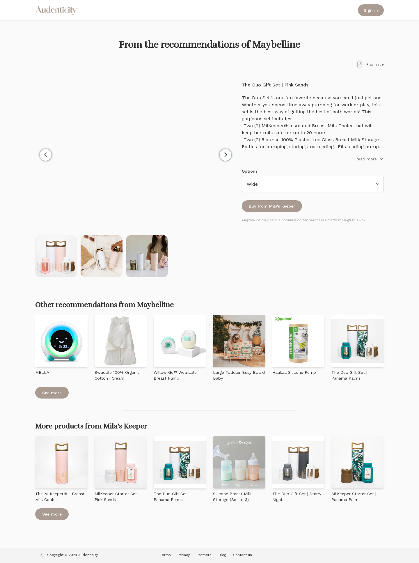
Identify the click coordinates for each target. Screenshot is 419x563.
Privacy (184, 555)
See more (52, 392)
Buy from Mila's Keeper (272, 206)
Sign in (371, 10)
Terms (165, 555)
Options (250, 171)
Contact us (242, 555)
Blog (222, 555)
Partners (204, 555)
